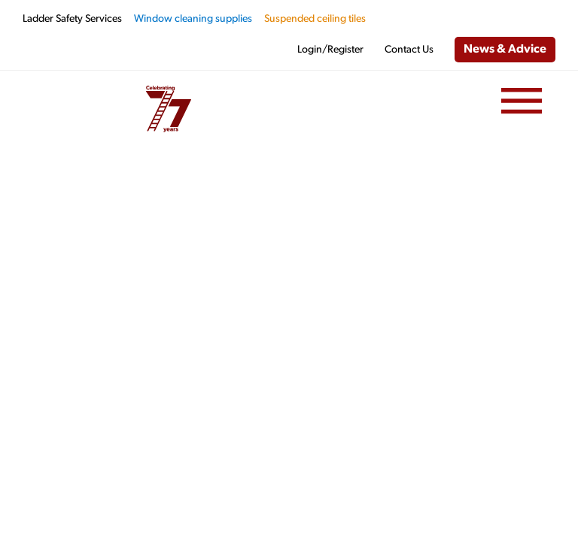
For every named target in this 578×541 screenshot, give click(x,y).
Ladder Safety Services (72, 19)
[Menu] (521, 101)
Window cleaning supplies (193, 19)
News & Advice (505, 50)
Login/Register (330, 50)
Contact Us (409, 50)
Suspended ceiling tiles (315, 19)
